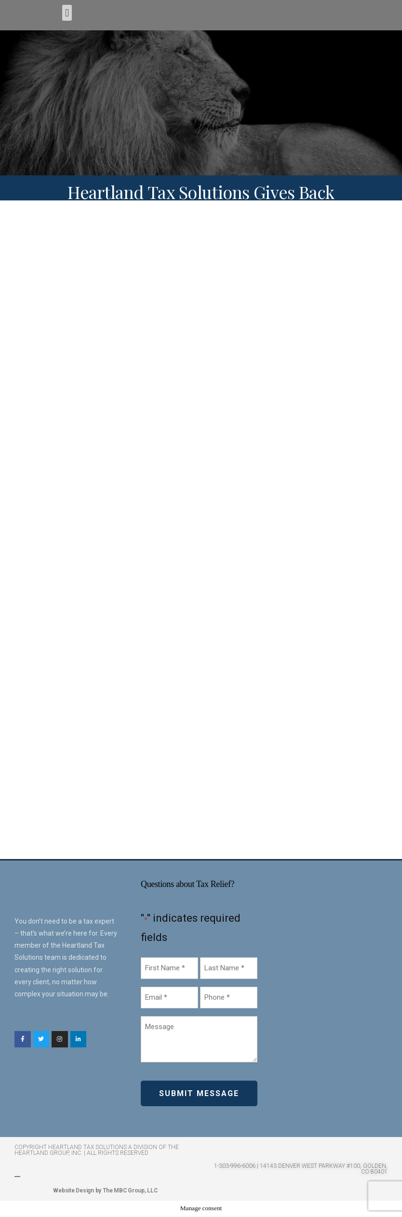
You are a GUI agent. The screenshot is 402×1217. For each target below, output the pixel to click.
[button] (66, 13)
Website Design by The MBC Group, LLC (105, 1190)
